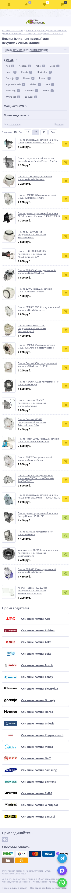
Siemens (31, 90)
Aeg (10, 65)
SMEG (48, 90)
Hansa (28, 78)
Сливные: (7, 132)
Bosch (11, 72)
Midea (35, 84)
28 (35, 132)
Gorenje (12, 78)
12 (27, 132)
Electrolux (44, 72)
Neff (49, 84)
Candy (26, 72)
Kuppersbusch (15, 84)
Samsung (13, 90)
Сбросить (59, 124)
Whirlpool (13, 96)
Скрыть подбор (12, 124)
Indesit (45, 78)
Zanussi (31, 96)
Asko (40, 65)
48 (44, 132)
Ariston (25, 65)
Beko (54, 65)
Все (53, 132)
